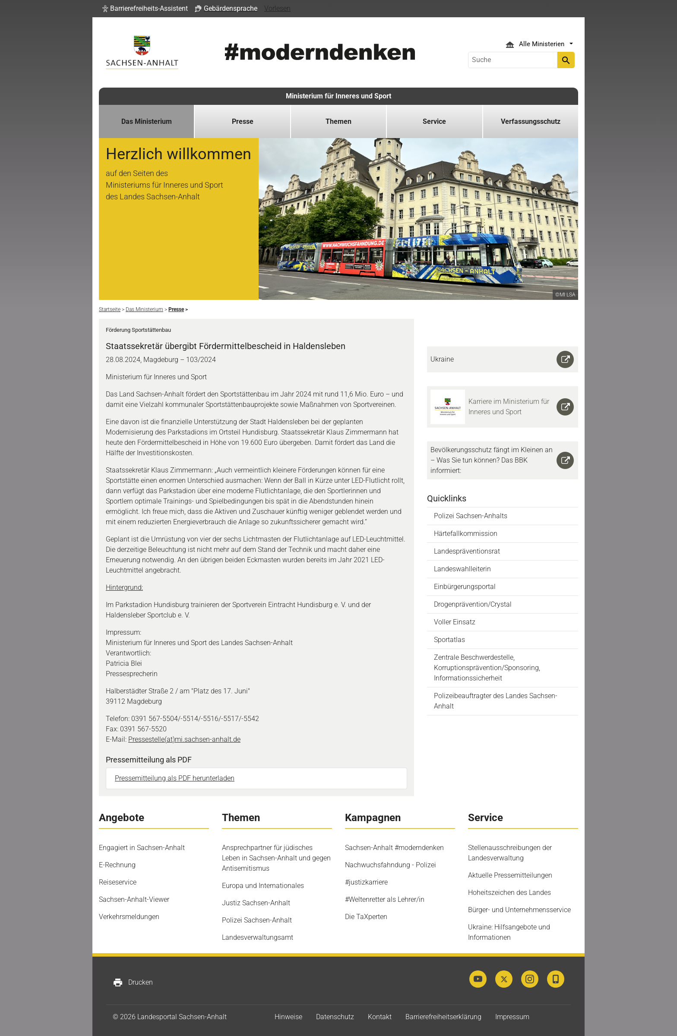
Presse (242, 121)
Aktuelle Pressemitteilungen (510, 875)
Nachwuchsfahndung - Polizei (390, 865)
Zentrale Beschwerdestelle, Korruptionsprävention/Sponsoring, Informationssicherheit (487, 667)
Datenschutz (335, 1017)
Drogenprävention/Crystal (473, 604)
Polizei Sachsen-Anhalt (257, 920)
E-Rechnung (117, 865)
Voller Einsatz (454, 622)
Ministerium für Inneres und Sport (338, 96)
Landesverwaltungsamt (257, 937)
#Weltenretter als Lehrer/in (384, 899)
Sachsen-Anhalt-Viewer (134, 899)
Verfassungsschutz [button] (530, 121)
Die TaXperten (366, 917)
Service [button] (434, 121)
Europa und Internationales (263, 886)
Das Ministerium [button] (146, 121)
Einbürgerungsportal (465, 587)
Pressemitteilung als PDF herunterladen (174, 778)
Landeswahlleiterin (462, 569)
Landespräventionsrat (467, 551)
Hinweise (288, 1017)
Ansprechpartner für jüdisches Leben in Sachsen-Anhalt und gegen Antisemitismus (276, 858)
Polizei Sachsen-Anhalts (470, 516)
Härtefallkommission (465, 533)
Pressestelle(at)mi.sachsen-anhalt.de (184, 739)
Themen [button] (338, 121)
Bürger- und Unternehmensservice (519, 910)
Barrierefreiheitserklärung (443, 1017)
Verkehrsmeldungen (129, 917)
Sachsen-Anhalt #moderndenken (394, 848)
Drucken (133, 982)
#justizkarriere (366, 882)
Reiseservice (117, 882)
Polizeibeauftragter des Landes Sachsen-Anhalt (495, 701)
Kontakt (380, 1017)
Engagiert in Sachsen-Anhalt (142, 848)
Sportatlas (449, 640)
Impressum (512, 1017)
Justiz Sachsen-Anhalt (256, 903)
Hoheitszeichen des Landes (509, 892)
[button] (145, 8)
